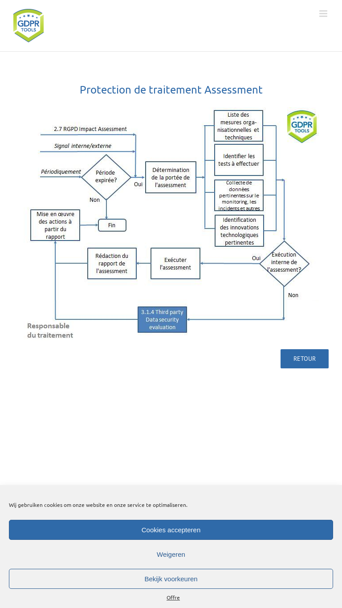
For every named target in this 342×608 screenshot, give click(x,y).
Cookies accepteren (171, 530)
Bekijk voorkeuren (170, 579)
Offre (173, 597)
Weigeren (171, 554)
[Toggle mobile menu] (324, 13)
